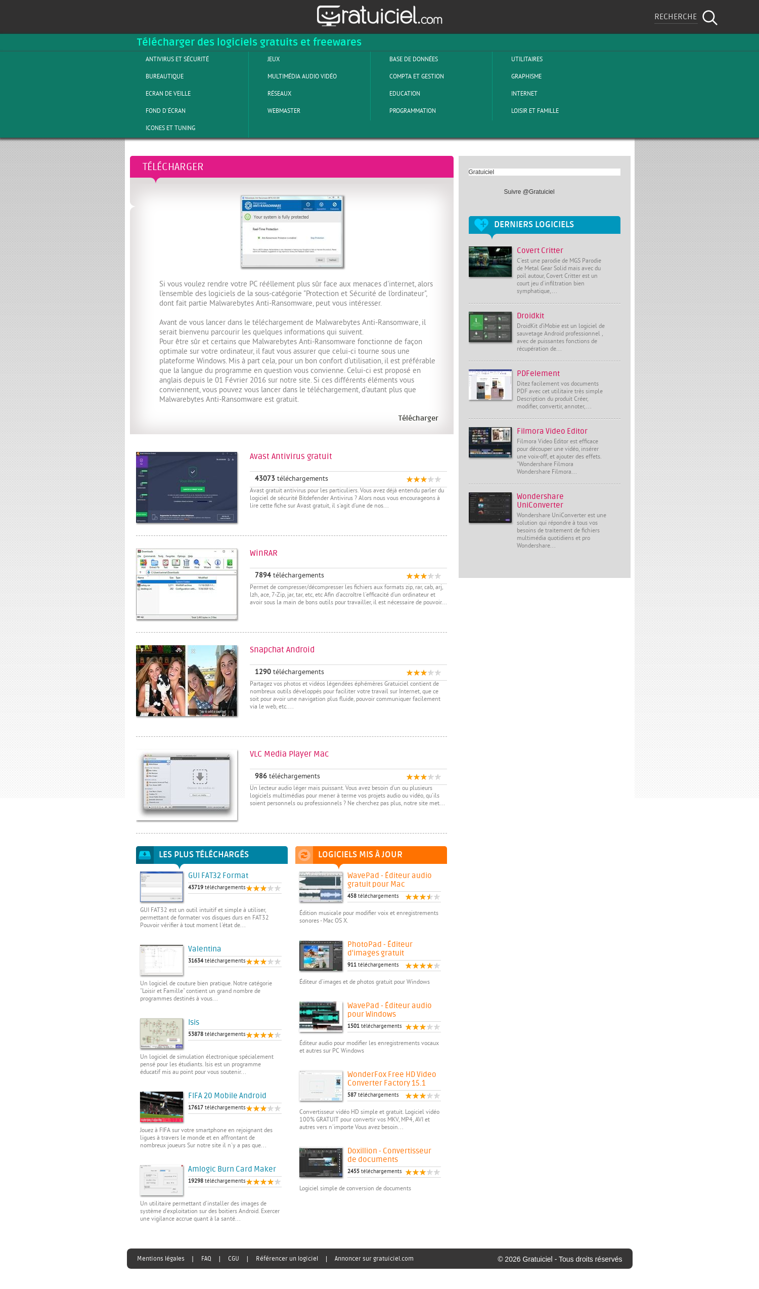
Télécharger (173, 167)
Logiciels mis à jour (360, 855)
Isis (193, 1022)
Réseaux (271, 93)
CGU (233, 1258)
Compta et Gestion (408, 76)
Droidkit (530, 316)
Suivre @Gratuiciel (529, 191)
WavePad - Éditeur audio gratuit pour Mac (389, 880)
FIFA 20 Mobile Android (227, 1096)
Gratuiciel (482, 172)
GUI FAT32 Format (218, 875)
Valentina (204, 949)
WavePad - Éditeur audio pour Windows (389, 1010)
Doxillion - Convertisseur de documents (389, 1155)
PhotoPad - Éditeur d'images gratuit (380, 949)
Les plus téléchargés (204, 855)
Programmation (404, 110)
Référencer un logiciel (287, 1258)
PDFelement (538, 373)
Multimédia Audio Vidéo (294, 76)
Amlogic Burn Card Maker (232, 1169)
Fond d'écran (157, 110)
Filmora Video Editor (552, 431)
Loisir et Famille (527, 110)
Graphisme (518, 76)
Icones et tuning (162, 128)
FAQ (206, 1258)
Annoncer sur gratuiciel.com (374, 1258)
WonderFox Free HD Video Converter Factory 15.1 (391, 1079)
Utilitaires (519, 59)
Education (396, 93)
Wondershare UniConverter (540, 501)
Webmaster (275, 110)
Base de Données (405, 59)
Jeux (265, 59)
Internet (516, 93)
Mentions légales (161, 1258)
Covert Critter (540, 250)
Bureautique (156, 76)
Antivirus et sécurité (169, 59)
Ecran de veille (160, 93)
